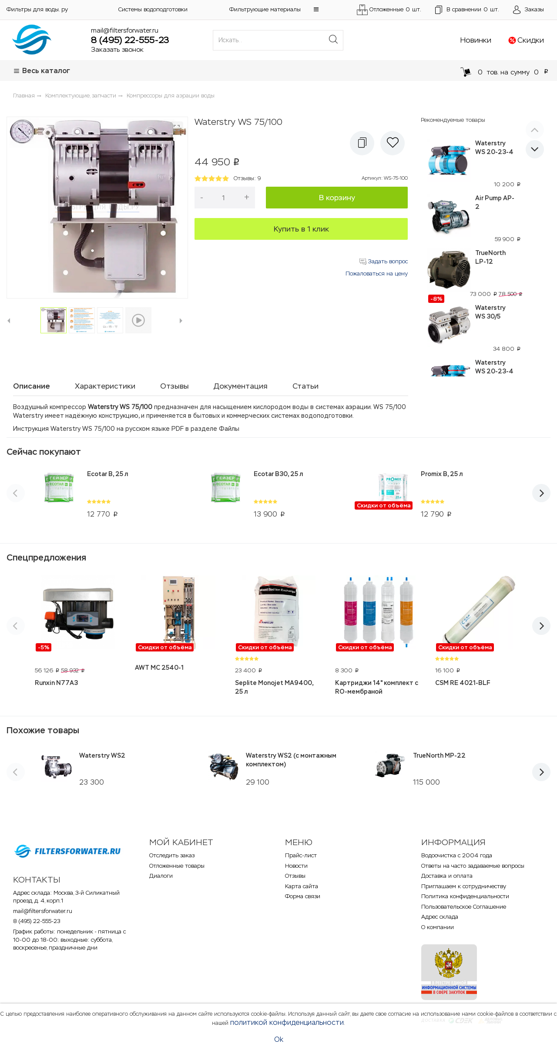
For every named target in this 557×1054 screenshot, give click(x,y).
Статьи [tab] (305, 386)
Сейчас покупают (44, 451)
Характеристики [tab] (105, 386)
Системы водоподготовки (153, 9)
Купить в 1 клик (301, 229)
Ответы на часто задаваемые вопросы (472, 865)
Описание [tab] (31, 386)
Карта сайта (301, 886)
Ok (278, 1039)
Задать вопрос (383, 261)
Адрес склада (439, 916)
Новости (296, 865)
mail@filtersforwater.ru (124, 30)
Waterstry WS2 (102, 755)
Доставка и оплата (447, 875)
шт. (467, 10)
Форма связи (302, 896)
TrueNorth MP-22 (439, 755)
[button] (316, 9)
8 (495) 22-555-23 (130, 40)
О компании (437, 927)
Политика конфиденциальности (465, 896)
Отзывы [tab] (174, 386)
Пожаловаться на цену (377, 273)
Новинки (475, 40)
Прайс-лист (301, 855)
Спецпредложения (46, 557)
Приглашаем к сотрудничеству (463, 886)
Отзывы (295, 875)
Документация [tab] (241, 386)
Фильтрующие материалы (265, 9)
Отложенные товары (177, 865)
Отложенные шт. (389, 9)
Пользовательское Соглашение (463, 906)
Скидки (530, 40)
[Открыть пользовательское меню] (528, 10)
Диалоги (161, 875)
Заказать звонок (117, 49)
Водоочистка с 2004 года (456, 855)
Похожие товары (43, 730)
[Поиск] (333, 40)
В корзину (337, 197)
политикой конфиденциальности (287, 1022)
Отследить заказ (172, 855)
